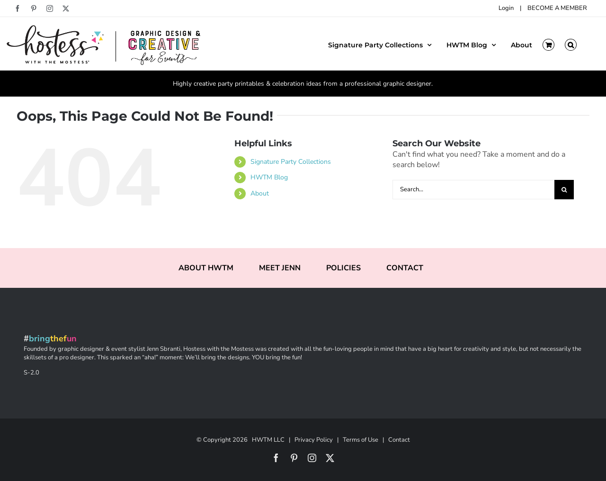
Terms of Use (360, 440)
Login (506, 8)
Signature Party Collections (290, 161)
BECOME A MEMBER (557, 8)
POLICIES (343, 268)
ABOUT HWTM (205, 268)
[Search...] (473, 189)
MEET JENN (280, 268)
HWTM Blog (269, 177)
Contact (399, 440)
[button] (571, 44)
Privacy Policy (313, 440)
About (259, 193)
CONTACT (404, 268)
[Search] (564, 189)
